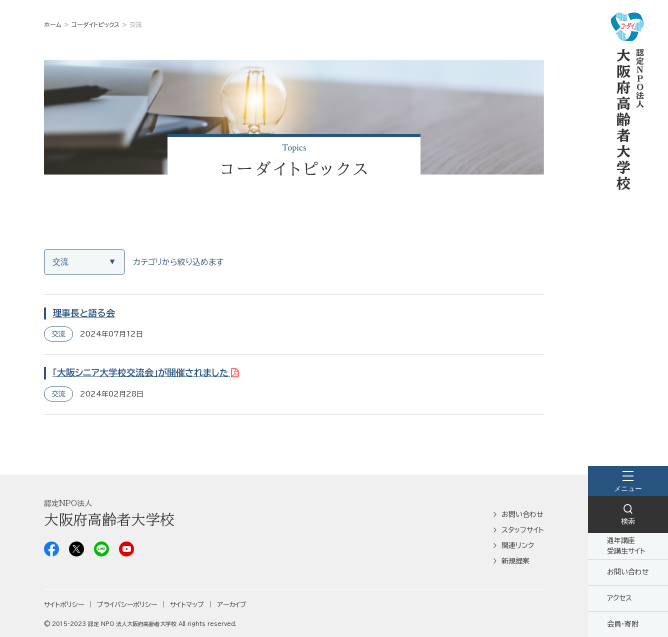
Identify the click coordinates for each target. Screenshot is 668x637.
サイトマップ (187, 605)
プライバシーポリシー (127, 605)
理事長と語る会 (83, 313)
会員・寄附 (622, 624)
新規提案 (516, 561)
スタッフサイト (523, 530)
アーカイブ (231, 605)
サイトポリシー (64, 605)
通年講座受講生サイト (626, 545)
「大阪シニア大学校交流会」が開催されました (140, 372)
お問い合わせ (628, 572)
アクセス (619, 598)
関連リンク (518, 545)
